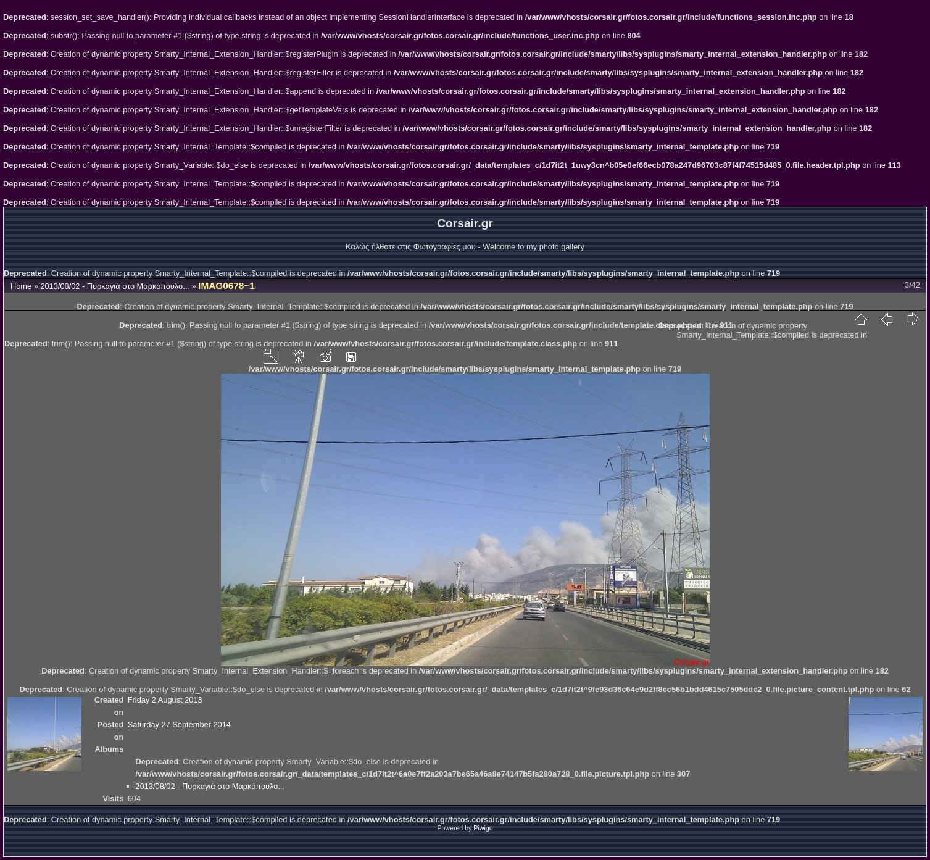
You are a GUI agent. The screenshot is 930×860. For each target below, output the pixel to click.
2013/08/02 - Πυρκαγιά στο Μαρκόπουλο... (114, 286)
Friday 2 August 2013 (165, 699)
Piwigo (482, 828)
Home (20, 286)
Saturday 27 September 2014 (179, 724)
